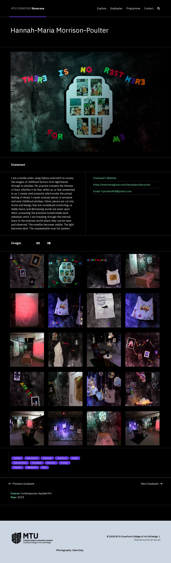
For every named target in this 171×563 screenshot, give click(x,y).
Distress (17, 467)
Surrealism (36, 463)
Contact (148, 8)
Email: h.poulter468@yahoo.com (112, 191)
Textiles (17, 458)
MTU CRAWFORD (27, 8)
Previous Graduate (21, 483)
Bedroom (51, 463)
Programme (133, 8)
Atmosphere (32, 458)
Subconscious (20, 463)
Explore (101, 8)
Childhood (61, 458)
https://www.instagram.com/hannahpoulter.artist (121, 184)
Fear (44, 467)
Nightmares (32, 467)
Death (74, 458)
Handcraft (47, 458)
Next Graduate (151, 483)
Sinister (64, 463)
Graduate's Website (104, 178)
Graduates (116, 8)
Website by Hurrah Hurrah (147, 539)
